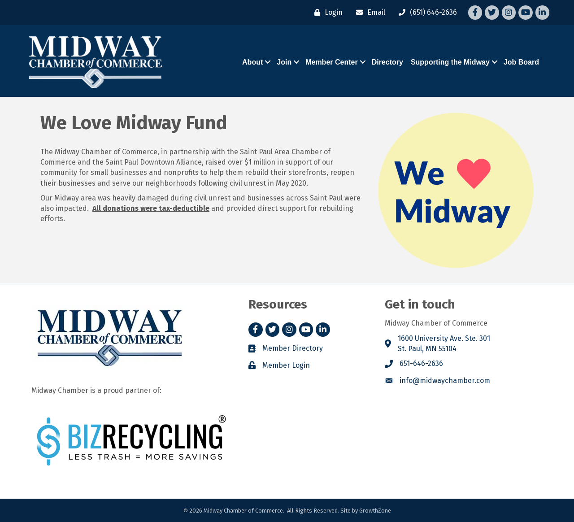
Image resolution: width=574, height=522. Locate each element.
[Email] (368, 12)
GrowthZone (375, 510)
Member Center (331, 62)
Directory (387, 62)
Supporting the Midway (450, 62)
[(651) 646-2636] (425, 12)
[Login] (326, 12)
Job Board (521, 62)
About (252, 62)
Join (284, 62)
